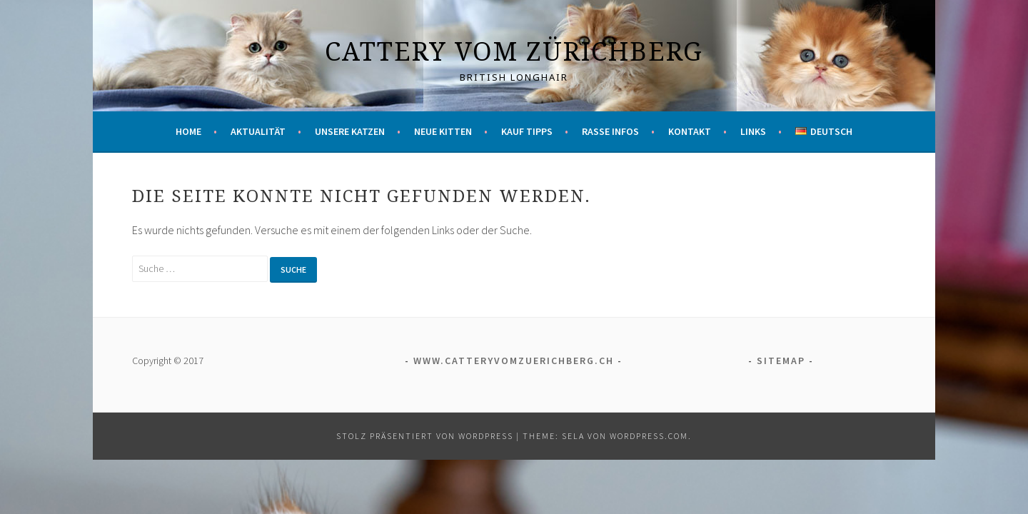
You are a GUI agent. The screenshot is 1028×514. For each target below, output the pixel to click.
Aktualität (258, 131)
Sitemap (781, 360)
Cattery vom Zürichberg (514, 51)
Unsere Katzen (350, 131)
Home (188, 131)
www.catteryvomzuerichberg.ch (513, 360)
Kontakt (689, 131)
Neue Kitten (443, 131)
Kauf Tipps (527, 131)
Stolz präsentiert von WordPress (424, 435)
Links (753, 131)
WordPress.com (649, 435)
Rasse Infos (610, 131)
